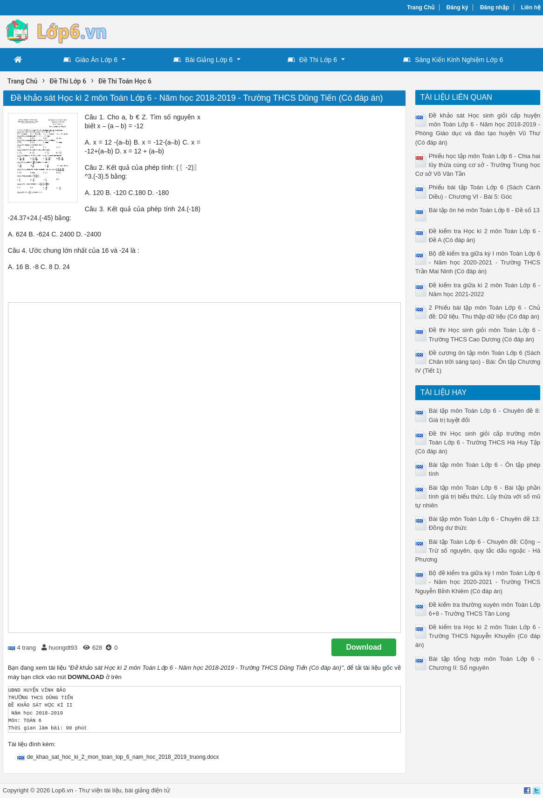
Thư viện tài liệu (99, 790)
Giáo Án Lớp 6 (90, 59)
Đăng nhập (494, 7)
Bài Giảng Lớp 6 (203, 59)
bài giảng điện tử (147, 790)
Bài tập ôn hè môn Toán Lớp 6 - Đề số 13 (484, 210)
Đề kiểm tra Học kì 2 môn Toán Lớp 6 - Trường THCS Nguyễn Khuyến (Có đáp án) (477, 636)
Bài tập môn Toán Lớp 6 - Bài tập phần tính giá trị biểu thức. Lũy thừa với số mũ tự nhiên (477, 496)
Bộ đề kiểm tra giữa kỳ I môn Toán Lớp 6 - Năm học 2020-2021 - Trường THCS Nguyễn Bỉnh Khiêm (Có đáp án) (477, 581)
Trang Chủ (420, 7)
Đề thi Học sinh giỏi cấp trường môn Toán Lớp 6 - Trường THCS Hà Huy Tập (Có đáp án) (477, 442)
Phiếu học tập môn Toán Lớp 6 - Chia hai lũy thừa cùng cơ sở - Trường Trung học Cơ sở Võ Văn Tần (477, 165)
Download (363, 647)
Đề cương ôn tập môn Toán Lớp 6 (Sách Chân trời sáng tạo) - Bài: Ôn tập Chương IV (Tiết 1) (477, 361)
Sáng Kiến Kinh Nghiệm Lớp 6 (453, 59)
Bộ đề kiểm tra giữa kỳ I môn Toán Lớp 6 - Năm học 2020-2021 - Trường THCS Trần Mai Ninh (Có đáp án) (477, 262)
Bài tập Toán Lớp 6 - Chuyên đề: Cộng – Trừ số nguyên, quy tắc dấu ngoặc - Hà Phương (477, 550)
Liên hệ (531, 7)
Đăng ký (457, 7)
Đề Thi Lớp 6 (312, 59)
